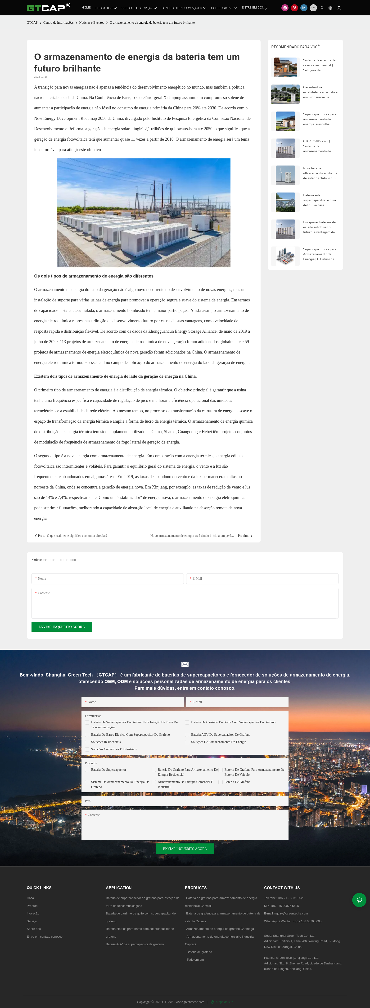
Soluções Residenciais (106, 742)
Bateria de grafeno (238, 782)
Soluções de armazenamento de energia (218, 742)
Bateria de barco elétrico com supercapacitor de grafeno (130, 734)
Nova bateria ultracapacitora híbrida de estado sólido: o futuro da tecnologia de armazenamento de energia (321, 173)
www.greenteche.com (190, 1002)
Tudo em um (195, 959)
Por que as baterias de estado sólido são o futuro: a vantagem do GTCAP (319, 227)
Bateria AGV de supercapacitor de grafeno (220, 734)
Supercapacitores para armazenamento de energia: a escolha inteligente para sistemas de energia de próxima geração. (320, 119)
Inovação (33, 913)
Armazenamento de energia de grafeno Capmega (220, 929)
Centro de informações (58, 22)
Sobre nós (34, 929)
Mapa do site (222, 1002)
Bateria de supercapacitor (108, 769)
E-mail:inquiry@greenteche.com (286, 913)
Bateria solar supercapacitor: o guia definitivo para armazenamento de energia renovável (319, 200)
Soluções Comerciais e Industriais (114, 749)
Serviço (32, 921)
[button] (266, 8)
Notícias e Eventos (91, 22)
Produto (32, 906)
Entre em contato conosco (45, 936)
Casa (30, 898)
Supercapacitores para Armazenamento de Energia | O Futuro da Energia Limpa (319, 254)
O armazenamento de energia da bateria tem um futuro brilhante (152, 22)
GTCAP (32, 22)
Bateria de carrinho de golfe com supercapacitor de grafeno (233, 722)
